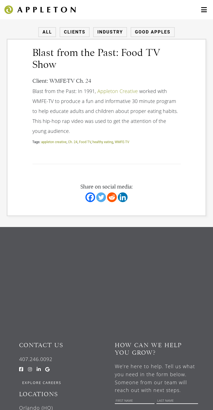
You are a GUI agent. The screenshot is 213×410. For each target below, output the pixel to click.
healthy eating (102, 142)
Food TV (85, 142)
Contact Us (41, 345)
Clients (74, 32)
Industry (110, 32)
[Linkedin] (123, 197)
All (47, 32)
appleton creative (54, 142)
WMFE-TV (122, 142)
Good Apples (152, 32)
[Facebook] (90, 197)
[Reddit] (112, 197)
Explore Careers (41, 382)
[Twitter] (101, 197)
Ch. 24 (72, 142)
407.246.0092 (35, 359)
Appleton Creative (117, 91)
